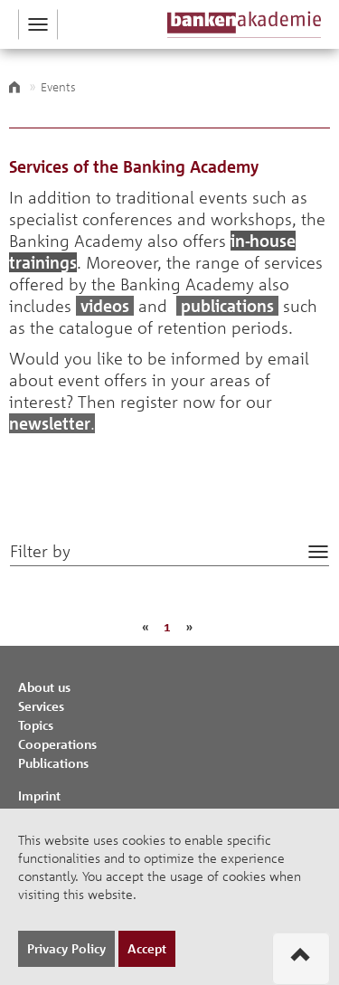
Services (41, 706)
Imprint (39, 795)
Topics (35, 725)
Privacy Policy (66, 948)
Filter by (40, 551)
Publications (53, 763)
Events (58, 87)
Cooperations (57, 744)
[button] (38, 24)
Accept (146, 948)
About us (44, 687)
